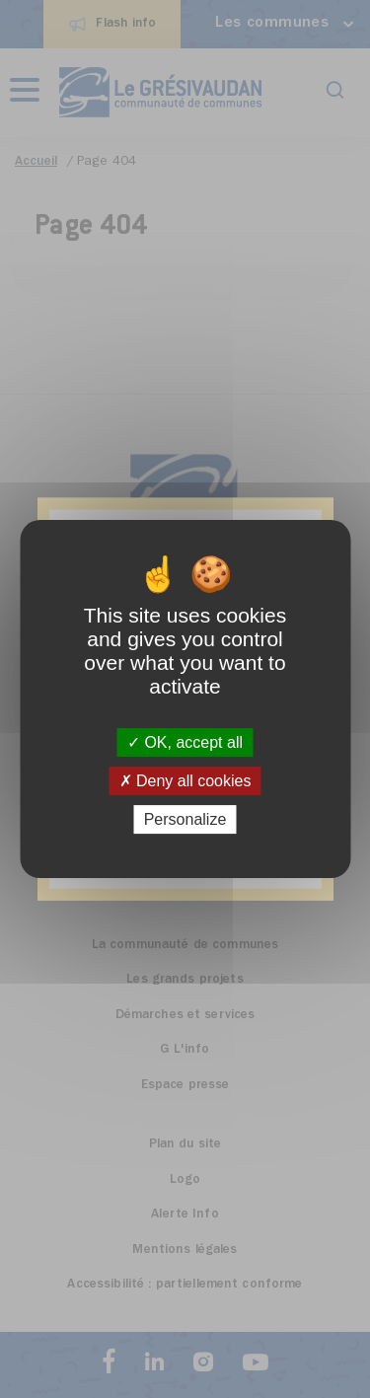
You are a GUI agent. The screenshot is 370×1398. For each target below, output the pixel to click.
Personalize (185, 819)
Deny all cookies (185, 781)
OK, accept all (185, 742)
